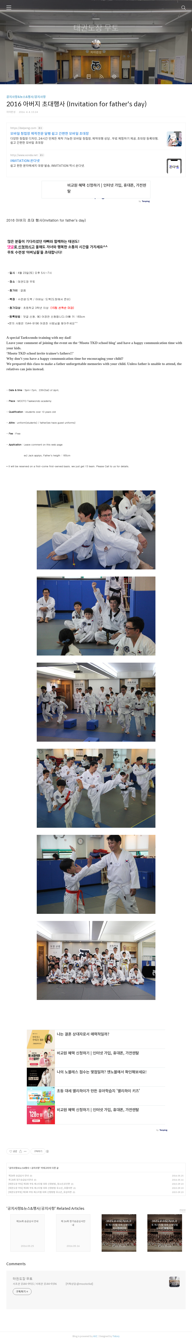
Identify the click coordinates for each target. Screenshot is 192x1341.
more (183, 1209)
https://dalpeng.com (23, 128)
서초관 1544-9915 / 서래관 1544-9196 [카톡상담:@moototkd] (53, 1284)
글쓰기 (76, 76)
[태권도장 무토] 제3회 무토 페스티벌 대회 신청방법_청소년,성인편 (39, 1183)
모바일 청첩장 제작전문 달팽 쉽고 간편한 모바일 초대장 (49, 134)
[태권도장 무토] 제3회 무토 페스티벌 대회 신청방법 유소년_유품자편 (40, 1188)
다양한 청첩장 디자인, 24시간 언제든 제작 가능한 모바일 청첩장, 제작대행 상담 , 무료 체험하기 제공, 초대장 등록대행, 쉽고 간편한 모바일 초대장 (84, 141)
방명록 (89, 76)
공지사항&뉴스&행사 (19, 1168)
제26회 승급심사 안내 (18, 1175)
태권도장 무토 (96, 28)
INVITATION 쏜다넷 (25, 161)
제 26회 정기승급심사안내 (20, 1179)
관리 (114, 76)
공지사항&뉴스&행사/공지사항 (26, 97)
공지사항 (35, 1168)
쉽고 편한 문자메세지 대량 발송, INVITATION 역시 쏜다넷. (47, 166)
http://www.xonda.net (24, 155)
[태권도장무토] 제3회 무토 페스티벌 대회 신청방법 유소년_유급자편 (40, 1192)
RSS (102, 76)
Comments (16, 1264)
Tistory (115, 1336)
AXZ (95, 1336)
